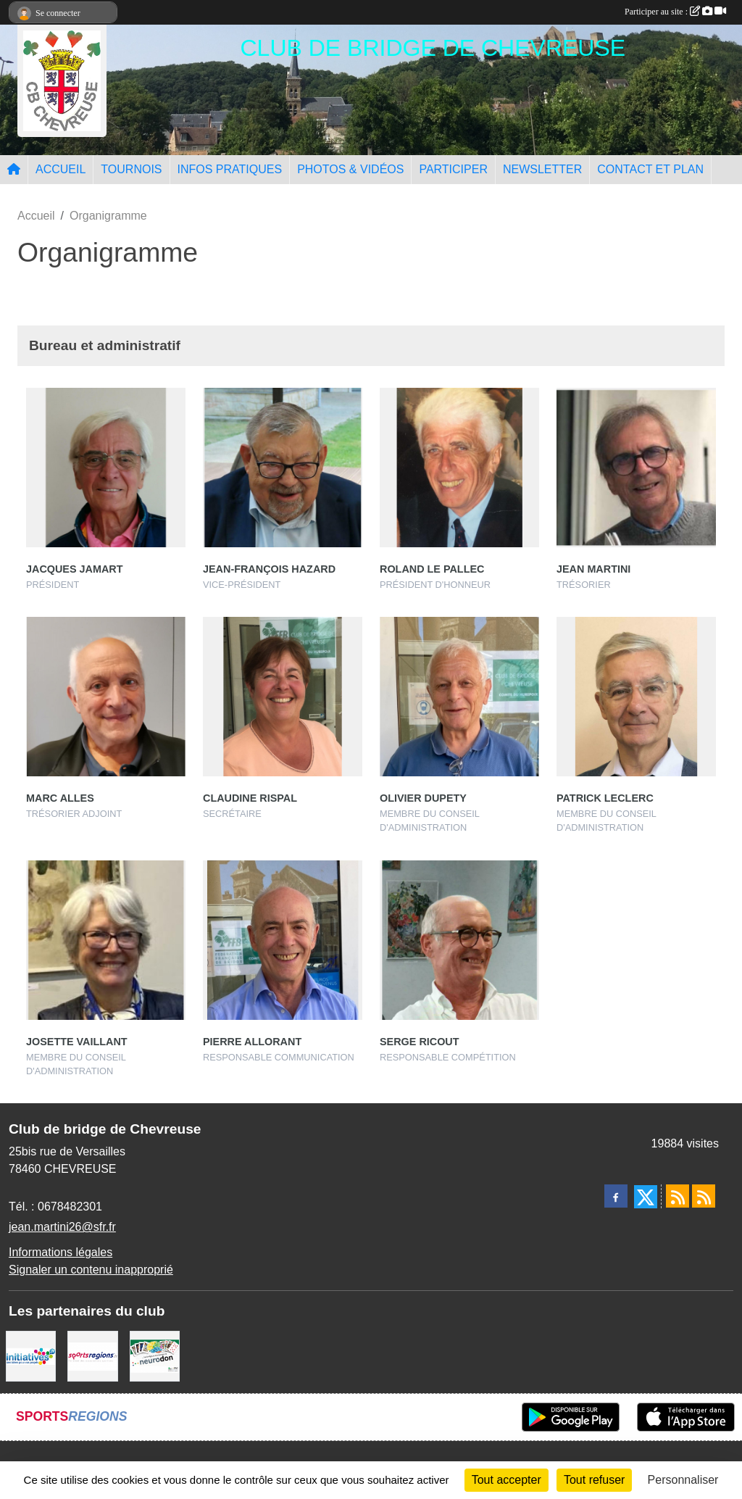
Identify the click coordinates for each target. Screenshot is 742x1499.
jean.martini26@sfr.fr (62, 1227)
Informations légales (60, 1252)
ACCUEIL (61, 169)
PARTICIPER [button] (453, 169)
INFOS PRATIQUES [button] (230, 169)
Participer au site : (675, 12)
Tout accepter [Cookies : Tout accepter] (506, 1480)
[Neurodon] (155, 1355)
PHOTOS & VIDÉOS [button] (350, 169)
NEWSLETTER (542, 169)
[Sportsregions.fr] (92, 1355)
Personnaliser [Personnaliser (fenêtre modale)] (683, 1480)
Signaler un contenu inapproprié (91, 1269)
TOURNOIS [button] (131, 169)
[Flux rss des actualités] (677, 1196)
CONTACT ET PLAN (650, 169)
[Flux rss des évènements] (703, 1196)
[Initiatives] (31, 1355)
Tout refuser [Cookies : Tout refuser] (594, 1480)
